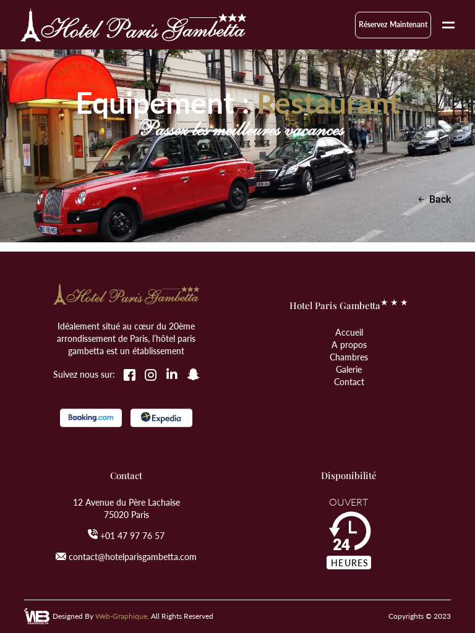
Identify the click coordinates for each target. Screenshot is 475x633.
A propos (349, 344)
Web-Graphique (121, 616)
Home (34, 199)
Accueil (349, 332)
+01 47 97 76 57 (132, 535)
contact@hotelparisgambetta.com (133, 556)
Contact (349, 381)
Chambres (349, 356)
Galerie (349, 369)
